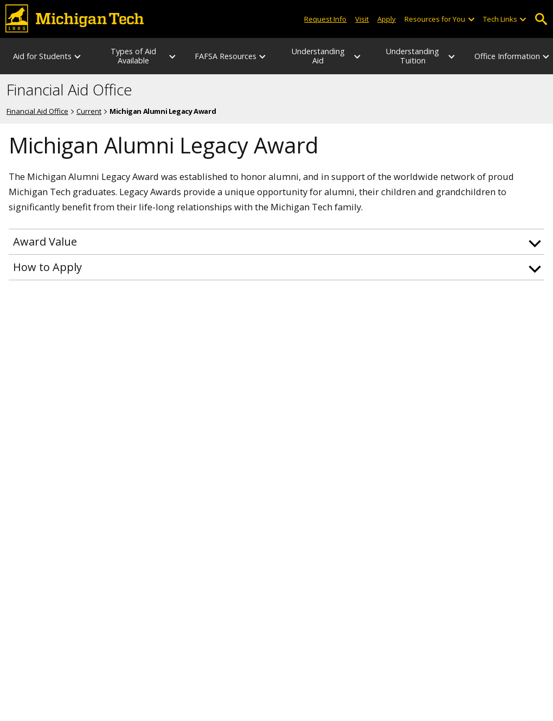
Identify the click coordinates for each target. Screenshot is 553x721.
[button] (276, 242)
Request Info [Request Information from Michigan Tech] (325, 19)
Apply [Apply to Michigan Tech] (386, 19)
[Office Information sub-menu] (546, 56)
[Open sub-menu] (470, 19)
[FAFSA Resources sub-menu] (263, 56)
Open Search (541, 19)
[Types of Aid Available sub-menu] (173, 56)
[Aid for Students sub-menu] (78, 56)
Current (88, 111)
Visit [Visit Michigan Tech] (362, 19)
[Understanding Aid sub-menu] (357, 56)
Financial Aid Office (69, 90)
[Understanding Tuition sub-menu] (452, 56)
